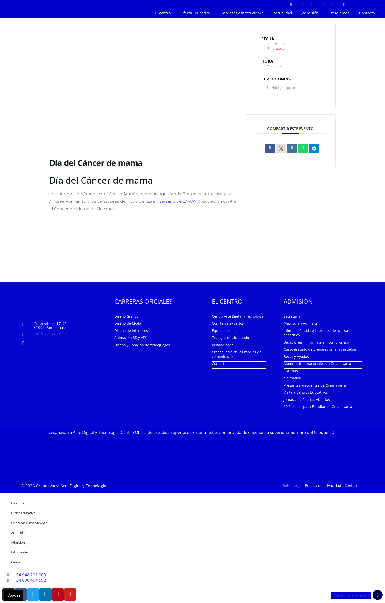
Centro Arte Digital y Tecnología (238, 316)
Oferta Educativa (195, 13)
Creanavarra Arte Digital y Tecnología (71, 486)
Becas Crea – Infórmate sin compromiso (316, 342)
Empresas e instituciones (241, 13)
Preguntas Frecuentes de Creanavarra (315, 385)
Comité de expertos (228, 323)
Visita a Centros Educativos (306, 392)
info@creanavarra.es (51, 333)
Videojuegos (281, 87)
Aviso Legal (292, 485)
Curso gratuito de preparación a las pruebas (320, 349)
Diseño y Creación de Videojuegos (142, 345)
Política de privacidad (323, 485)
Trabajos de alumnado (230, 337)
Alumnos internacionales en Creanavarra (317, 363)
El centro (163, 13)
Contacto (367, 13)
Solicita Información (351, 596)
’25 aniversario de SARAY (171, 201)
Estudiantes (339, 13)
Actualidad (283, 13)
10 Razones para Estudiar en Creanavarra (318, 406)
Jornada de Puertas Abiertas (307, 399)
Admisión (310, 13)
